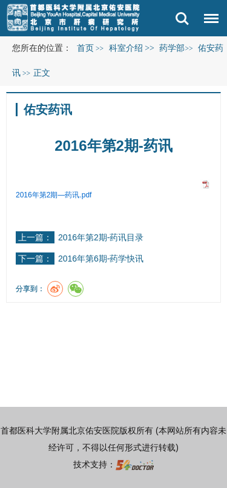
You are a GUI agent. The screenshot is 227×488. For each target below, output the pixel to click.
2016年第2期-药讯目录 (101, 237)
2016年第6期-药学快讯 (101, 258)
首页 (85, 48)
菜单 (208, 20)
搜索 (182, 18)
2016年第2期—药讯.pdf (53, 195)
